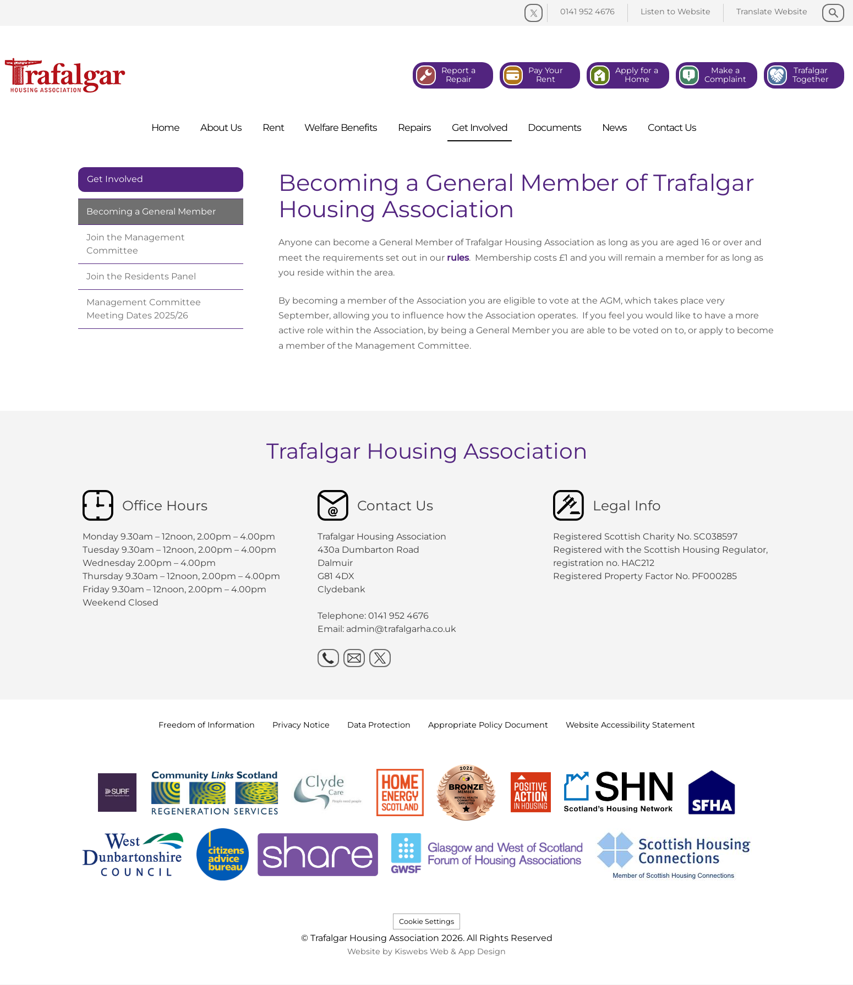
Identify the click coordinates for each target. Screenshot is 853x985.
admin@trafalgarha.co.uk (401, 629)
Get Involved (115, 179)
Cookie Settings (426, 921)
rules (458, 257)
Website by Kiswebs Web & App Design (426, 951)
